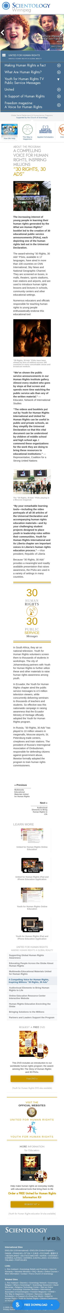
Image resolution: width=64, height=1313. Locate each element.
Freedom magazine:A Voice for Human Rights (23, 105)
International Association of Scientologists (28, 1290)
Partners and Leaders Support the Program (31, 1017)
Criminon (29, 1294)
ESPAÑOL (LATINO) (13, 1258)
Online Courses (51, 1272)
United (9, 89)
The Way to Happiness (27, 131)
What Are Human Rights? (23, 72)
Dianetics (23, 1283)
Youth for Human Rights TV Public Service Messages (24, 80)
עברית (27, 1253)
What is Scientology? (22, 1285)
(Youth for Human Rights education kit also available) (32, 1213)
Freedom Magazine (38, 1292)
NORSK (43, 1256)
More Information (12, 1274)
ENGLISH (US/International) (17, 1250)
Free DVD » (32, 1078)
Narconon (39, 1294)
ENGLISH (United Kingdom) (41, 1250)
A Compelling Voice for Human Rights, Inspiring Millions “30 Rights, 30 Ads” (29, 980)
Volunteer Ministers (23, 1272)
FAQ (34, 1272)
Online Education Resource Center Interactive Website (27, 997)
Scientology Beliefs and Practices (34, 1269)
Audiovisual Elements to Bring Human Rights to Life (29, 989)
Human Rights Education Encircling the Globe (30, 1005)
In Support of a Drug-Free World (29, 1296)
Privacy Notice (9, 1309)
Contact (24, 1274)
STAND (51, 1292)
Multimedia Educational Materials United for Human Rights (30, 972)
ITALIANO (9, 1260)
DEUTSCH (25, 1256)
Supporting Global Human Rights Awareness (26, 956)
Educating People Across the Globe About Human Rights (31, 964)
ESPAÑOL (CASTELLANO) (35, 1258)
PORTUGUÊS (21, 1260)
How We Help (9, 138)
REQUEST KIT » (32, 1204)
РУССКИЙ (44, 1253)
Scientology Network (37, 1283)
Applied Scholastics (45, 130)
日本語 (35, 1253)
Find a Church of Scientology (41, 1274)
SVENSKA (52, 1256)
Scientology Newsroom (42, 1285)
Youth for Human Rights (28, 1298)
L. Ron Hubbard (11, 1269)
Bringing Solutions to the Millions (26, 1012)
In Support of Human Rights (25, 96)
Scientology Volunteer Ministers (26, 1289)
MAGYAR (34, 1256)
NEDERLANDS (12, 1256)
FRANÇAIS (18, 1253)
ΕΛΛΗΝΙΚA (53, 1258)
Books (40, 1272)
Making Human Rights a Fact (25, 65)
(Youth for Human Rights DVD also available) (32, 1088)
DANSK (8, 1253)
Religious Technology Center (27, 1287)
